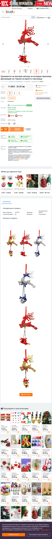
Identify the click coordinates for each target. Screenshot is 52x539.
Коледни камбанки (19, 144)
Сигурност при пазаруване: (4, 123)
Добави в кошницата (15, 115)
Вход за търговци (17, 8)
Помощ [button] (30, 8)
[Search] (16, 17)
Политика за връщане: (3, 134)
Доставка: (3, 93)
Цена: (2, 72)
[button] (3, 12)
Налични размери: (3, 84)
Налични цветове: (3, 78)
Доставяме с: (4, 101)
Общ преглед (6, 187)
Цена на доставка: (3, 105)
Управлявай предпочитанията (38, 534)
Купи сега (4, 115)
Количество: (4, 109)
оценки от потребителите (16, 67)
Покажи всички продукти (7, 520)
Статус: (2, 87)
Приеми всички (14, 534)
